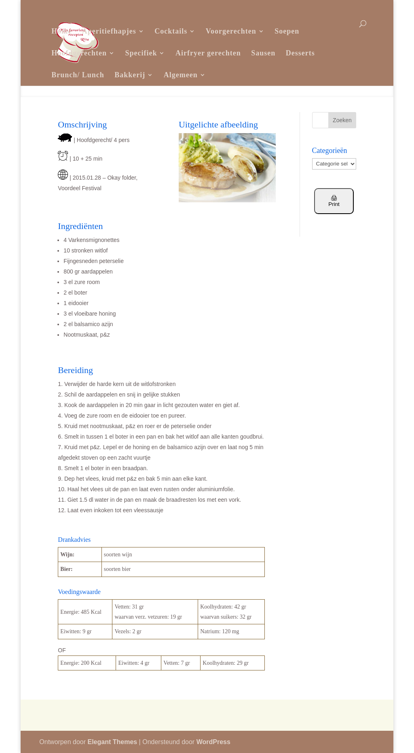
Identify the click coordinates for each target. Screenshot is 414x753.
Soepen (287, 31)
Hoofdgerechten (79, 53)
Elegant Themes (112, 741)
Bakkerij (129, 75)
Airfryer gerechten (208, 53)
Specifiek (141, 53)
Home (61, 31)
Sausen (263, 53)
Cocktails (170, 31)
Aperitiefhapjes (109, 31)
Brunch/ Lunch (77, 75)
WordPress (213, 741)
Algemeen (181, 75)
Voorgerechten (231, 31)
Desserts (300, 53)
